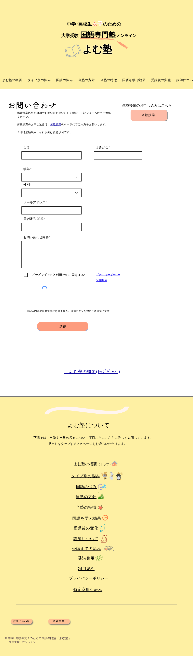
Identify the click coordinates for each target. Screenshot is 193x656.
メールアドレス (34, 202)
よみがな (102, 147)
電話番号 (29, 219)
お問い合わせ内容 (36, 237)
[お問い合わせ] (21, 621)
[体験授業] (149, 115)
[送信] (62, 326)
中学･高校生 (79, 24)
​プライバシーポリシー (108, 274)
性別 (26, 184)
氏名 (26, 147)
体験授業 (55, 124)
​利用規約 (101, 280)
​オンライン (126, 36)
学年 (26, 169)
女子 (97, 23)
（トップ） (104, 464)
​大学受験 (70, 35)
